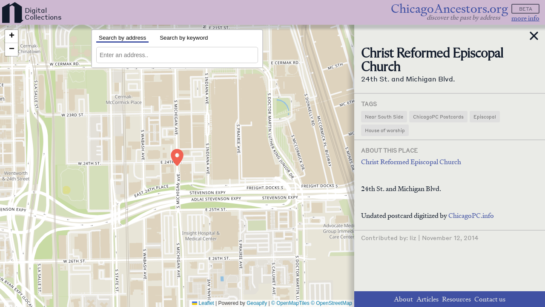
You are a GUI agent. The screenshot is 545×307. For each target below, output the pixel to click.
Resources (456, 299)
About (403, 299)
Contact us (489, 299)
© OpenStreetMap (331, 303)
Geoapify (257, 303)
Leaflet (203, 303)
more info (525, 18)
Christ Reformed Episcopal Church (411, 161)
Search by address (122, 38)
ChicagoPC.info (471, 215)
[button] (177, 157)
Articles (427, 299)
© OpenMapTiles (290, 303)
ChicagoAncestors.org (449, 8)
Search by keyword (184, 38)
